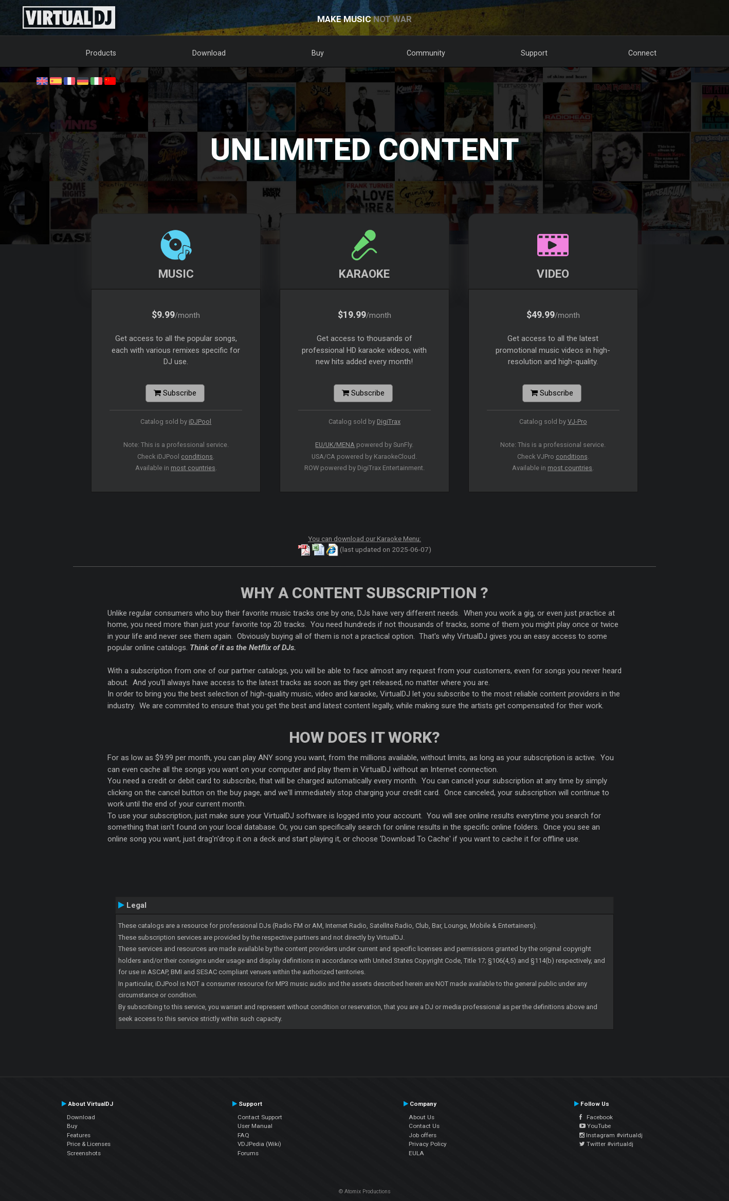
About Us (421, 1117)
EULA (416, 1153)
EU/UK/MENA (335, 445)
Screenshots (84, 1153)
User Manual (255, 1126)
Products (101, 53)
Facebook (596, 1117)
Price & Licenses (89, 1144)
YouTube (595, 1126)
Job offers (422, 1135)
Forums (248, 1153)
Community (426, 53)
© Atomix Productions (365, 1191)
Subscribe (175, 393)
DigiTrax (388, 421)
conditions (197, 456)
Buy (318, 53)
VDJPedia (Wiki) (259, 1144)
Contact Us (424, 1126)
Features (78, 1135)
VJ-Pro (577, 421)
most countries (193, 468)
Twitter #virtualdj (606, 1144)
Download (209, 53)
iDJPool (200, 421)
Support (534, 53)
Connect (642, 53)
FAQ (243, 1135)
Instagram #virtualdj (611, 1135)
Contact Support (260, 1117)
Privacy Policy (428, 1144)
